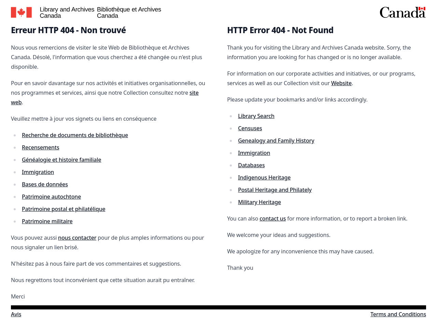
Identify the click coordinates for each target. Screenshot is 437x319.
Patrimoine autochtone (51, 196)
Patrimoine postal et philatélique (63, 209)
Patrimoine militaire (47, 221)
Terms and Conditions (398, 314)
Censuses (250, 128)
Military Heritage (259, 202)
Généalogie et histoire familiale (61, 159)
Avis (16, 314)
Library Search (256, 116)
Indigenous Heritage (264, 177)
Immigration (38, 172)
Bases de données (45, 184)
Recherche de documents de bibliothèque (75, 135)
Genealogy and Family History (276, 140)
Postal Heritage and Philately (275, 190)
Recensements (40, 147)
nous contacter (77, 237)
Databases (251, 165)
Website (341, 83)
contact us (272, 218)
